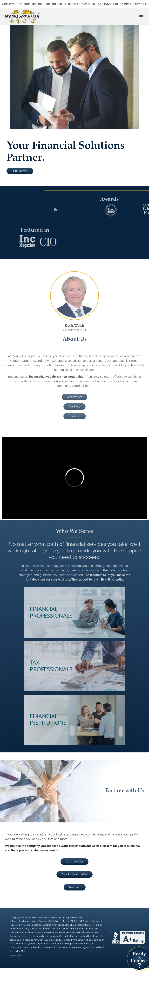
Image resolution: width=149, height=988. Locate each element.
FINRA (74, 921)
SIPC (81, 921)
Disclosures (15, 955)
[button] (141, 17)
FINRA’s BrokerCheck (116, 4)
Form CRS (140, 4)
